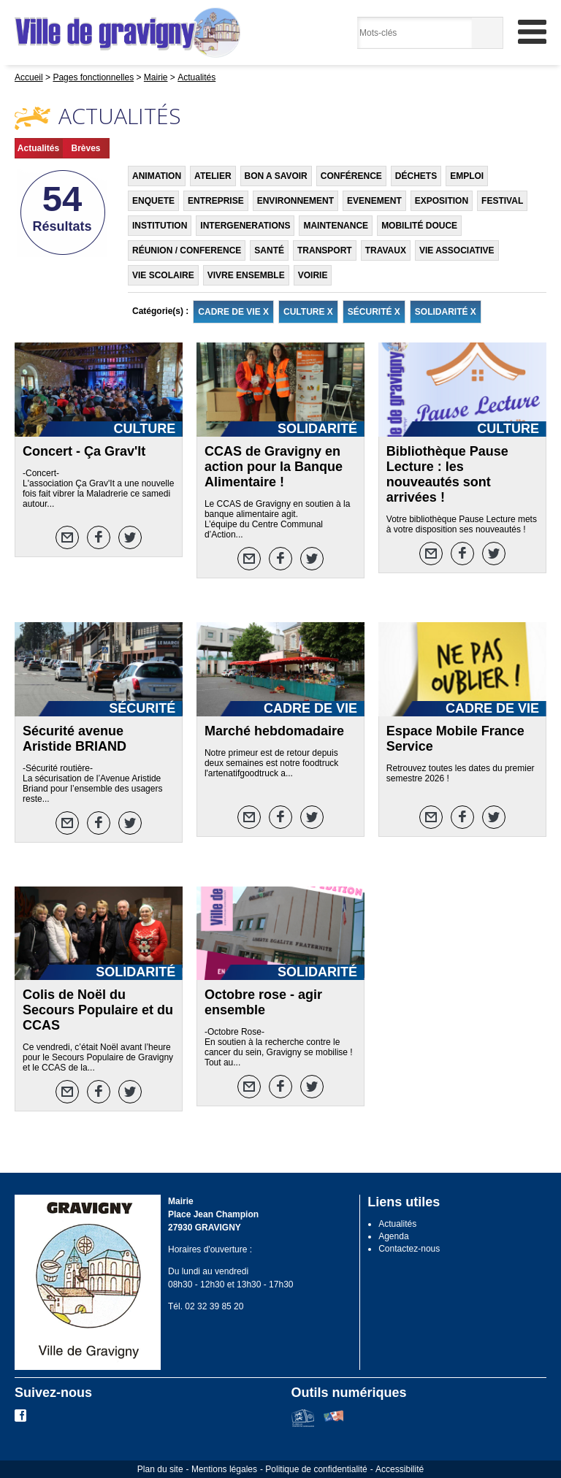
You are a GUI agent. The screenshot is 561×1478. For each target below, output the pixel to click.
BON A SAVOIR (276, 176)
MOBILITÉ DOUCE (419, 226)
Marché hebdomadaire (274, 731)
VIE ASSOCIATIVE (457, 250)
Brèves (85, 148)
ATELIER (212, 176)
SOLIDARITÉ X (445, 312)
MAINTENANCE (335, 226)
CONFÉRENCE (351, 176)
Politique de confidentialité (316, 1469)
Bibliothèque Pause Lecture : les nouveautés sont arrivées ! (447, 474)
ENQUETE (153, 201)
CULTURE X (308, 312)
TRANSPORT (324, 250)
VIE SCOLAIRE (163, 275)
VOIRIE (313, 275)
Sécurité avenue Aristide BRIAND (74, 739)
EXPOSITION (441, 201)
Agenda (393, 1236)
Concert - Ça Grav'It (84, 451)
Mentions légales (224, 1469)
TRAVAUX (385, 250)
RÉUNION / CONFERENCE (186, 250)
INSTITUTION (159, 226)
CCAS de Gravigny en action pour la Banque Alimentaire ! (274, 466)
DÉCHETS (416, 176)
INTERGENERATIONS (245, 226)
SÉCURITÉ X (374, 312)
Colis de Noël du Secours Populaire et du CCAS (98, 1010)
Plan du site (160, 1469)
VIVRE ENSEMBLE (246, 275)
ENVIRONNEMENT (295, 201)
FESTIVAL (502, 201)
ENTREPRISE (216, 201)
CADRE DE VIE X (233, 312)
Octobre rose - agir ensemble (263, 1002)
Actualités (38, 148)
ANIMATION (156, 176)
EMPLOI (467, 176)
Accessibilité (399, 1469)
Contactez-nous (409, 1249)
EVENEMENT (374, 201)
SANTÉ (269, 250)
